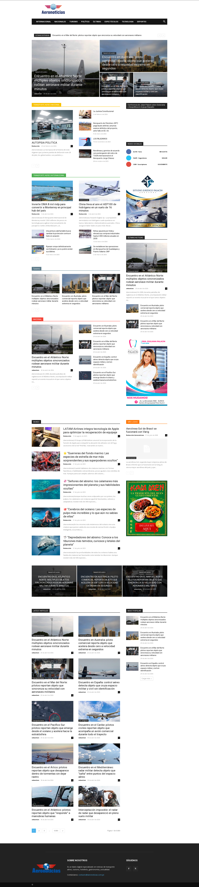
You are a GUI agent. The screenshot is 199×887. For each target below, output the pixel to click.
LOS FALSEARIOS (100, 139)
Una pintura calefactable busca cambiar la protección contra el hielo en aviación (58, 233)
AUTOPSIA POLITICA (44, 142)
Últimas (97, 21)
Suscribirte (162, 164)
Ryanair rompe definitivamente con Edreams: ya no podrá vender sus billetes (59, 249)
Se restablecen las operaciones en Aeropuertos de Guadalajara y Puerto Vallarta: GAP (106, 249)
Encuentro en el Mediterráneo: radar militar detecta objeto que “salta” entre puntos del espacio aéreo (96, 772)
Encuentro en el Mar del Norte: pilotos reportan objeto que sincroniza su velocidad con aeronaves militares (104, 300)
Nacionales (60, 21)
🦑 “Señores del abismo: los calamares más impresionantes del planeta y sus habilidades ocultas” (91, 485)
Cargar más (147, 678)
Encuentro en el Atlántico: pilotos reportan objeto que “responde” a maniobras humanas (51, 813)
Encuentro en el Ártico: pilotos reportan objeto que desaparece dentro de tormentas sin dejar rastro (50, 772)
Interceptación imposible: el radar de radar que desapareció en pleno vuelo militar (98, 813)
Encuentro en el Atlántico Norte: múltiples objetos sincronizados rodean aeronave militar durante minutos (45, 300)
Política (85, 21)
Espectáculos (111, 21)
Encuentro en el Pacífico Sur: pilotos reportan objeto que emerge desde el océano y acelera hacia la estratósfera (52, 729)
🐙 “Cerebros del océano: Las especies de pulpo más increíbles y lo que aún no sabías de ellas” (90, 513)
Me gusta (163, 152)
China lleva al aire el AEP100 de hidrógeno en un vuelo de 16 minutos (97, 207)
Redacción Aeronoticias (135, 435)
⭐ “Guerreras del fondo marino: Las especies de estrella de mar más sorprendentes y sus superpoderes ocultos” (90, 457)
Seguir (164, 158)
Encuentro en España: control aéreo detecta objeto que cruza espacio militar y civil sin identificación (99, 685)
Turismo (73, 21)
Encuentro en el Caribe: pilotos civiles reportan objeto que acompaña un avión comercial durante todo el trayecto (96, 729)
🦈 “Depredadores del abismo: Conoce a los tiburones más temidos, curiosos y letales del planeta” (91, 541)
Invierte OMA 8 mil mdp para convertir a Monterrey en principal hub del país (51, 207)
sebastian (35, 370)
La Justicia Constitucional (103, 111)
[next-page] (37, 165)
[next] (163, 35)
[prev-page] (33, 165)
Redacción (36, 146)
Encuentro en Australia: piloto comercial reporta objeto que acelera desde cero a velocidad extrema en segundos (100, 35)
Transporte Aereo (41, 72)
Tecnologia (128, 21)
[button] (164, 22)
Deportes (141, 21)
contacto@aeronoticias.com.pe (91, 875)
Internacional (43, 21)
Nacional (35, 138)
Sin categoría (83, 720)
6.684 (56, 831)
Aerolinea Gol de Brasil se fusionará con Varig (141, 430)
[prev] (159, 35)
